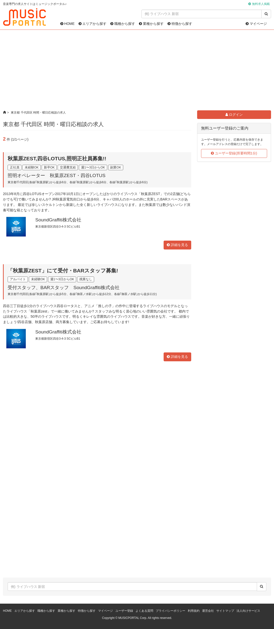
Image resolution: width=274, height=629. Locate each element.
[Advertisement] (137, 70)
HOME (67, 24)
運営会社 (208, 610)
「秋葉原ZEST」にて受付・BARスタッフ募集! (63, 270)
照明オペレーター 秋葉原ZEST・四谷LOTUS (56, 175)
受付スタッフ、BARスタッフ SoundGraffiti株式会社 (64, 287)
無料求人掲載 (261, 4)
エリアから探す (93, 24)
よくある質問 (144, 610)
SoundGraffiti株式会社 (58, 219)
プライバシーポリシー (170, 610)
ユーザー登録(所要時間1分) (234, 153)
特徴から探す (180, 24)
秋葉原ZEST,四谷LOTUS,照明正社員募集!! (57, 158)
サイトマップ (225, 610)
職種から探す (122, 24)
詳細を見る (177, 245)
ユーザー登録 (124, 610)
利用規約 (194, 610)
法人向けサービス (248, 610)
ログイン (234, 114)
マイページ (256, 24)
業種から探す (151, 24)
